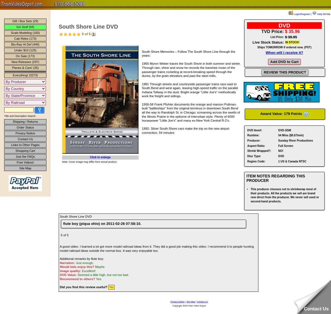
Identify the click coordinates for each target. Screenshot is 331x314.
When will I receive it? (284, 53)
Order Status (25, 127)
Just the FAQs (25, 156)
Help (317, 14)
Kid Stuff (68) (25, 27)
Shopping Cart (25, 150)
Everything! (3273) (25, 75)
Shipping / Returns (25, 121)
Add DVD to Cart (284, 62)
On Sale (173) (25, 56)
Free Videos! (25, 162)
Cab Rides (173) (25, 38)
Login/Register (299, 14)
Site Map (25, 168)
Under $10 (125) (25, 50)
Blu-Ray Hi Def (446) (25, 44)
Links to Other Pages (25, 145)
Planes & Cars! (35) (25, 67)
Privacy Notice (25, 133)
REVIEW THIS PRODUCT (285, 72)
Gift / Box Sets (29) (25, 21)
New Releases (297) (25, 62)
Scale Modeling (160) (25, 32)
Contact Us (25, 139)
